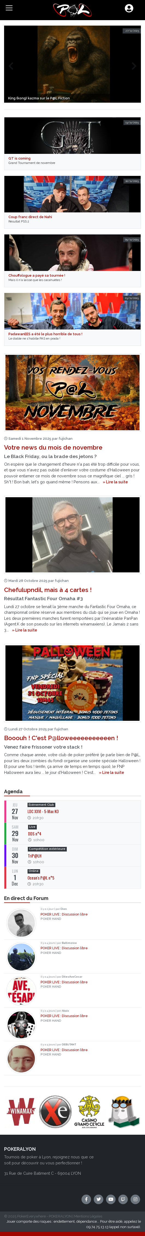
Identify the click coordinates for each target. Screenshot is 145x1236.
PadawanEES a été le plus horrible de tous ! (45, 334)
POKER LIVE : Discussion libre (64, 914)
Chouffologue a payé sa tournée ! (36, 275)
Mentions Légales (88, 1216)
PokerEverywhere (31, 1216)
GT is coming (19, 158)
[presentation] (10, 66)
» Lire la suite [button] (115, 482)
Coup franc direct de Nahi (30, 217)
